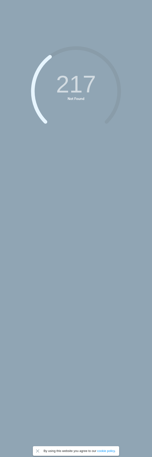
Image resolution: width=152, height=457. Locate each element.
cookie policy (106, 451)
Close (37, 451)
